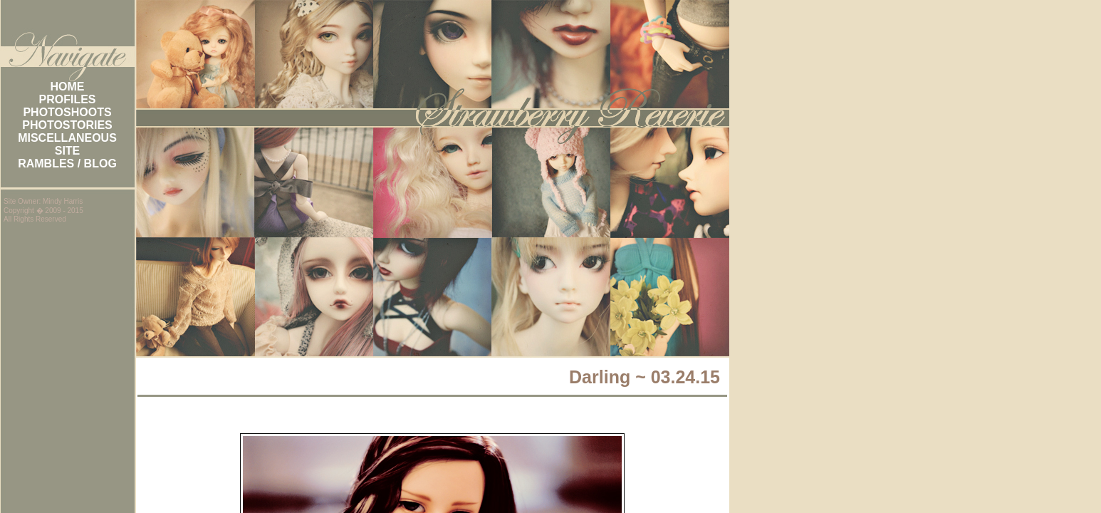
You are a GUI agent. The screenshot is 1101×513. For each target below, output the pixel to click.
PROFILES (66, 99)
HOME (68, 87)
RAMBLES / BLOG (67, 163)
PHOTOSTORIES (67, 125)
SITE (67, 151)
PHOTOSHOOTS (67, 112)
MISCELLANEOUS (67, 138)
